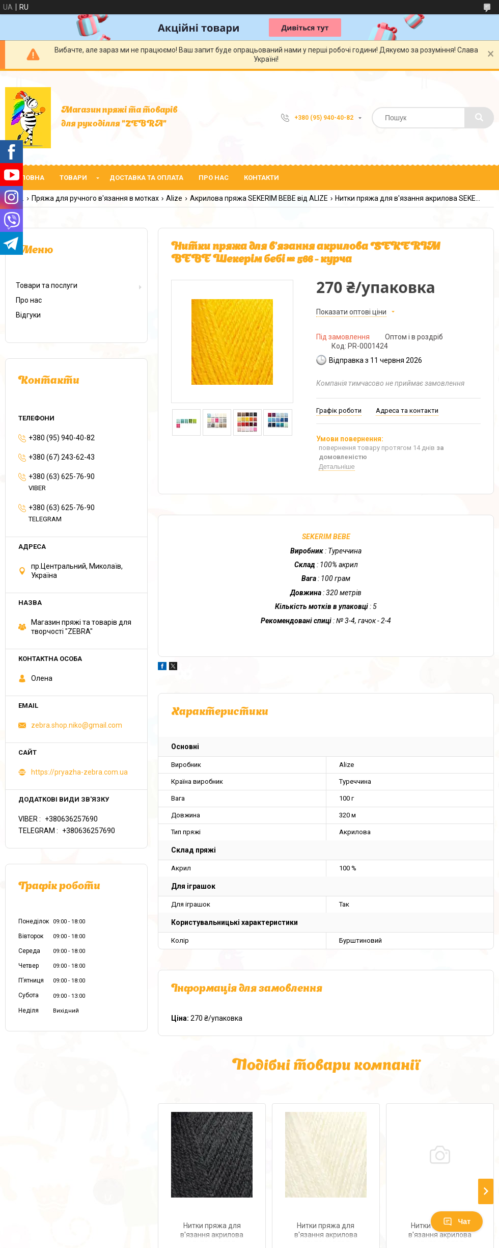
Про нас (214, 177)
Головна (28, 177)
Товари (73, 177)
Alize (174, 198)
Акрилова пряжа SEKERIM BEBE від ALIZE (259, 198)
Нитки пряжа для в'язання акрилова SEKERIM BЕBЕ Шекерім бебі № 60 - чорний (212, 1231)
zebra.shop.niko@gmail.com (76, 725)
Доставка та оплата (146, 177)
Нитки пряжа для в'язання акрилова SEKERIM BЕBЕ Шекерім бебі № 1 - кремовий (325, 1231)
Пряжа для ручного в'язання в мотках (95, 198)
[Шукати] (479, 117)
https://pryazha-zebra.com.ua (79, 772)
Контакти (261, 177)
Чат (456, 1221)
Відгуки (28, 315)
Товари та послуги (46, 285)
